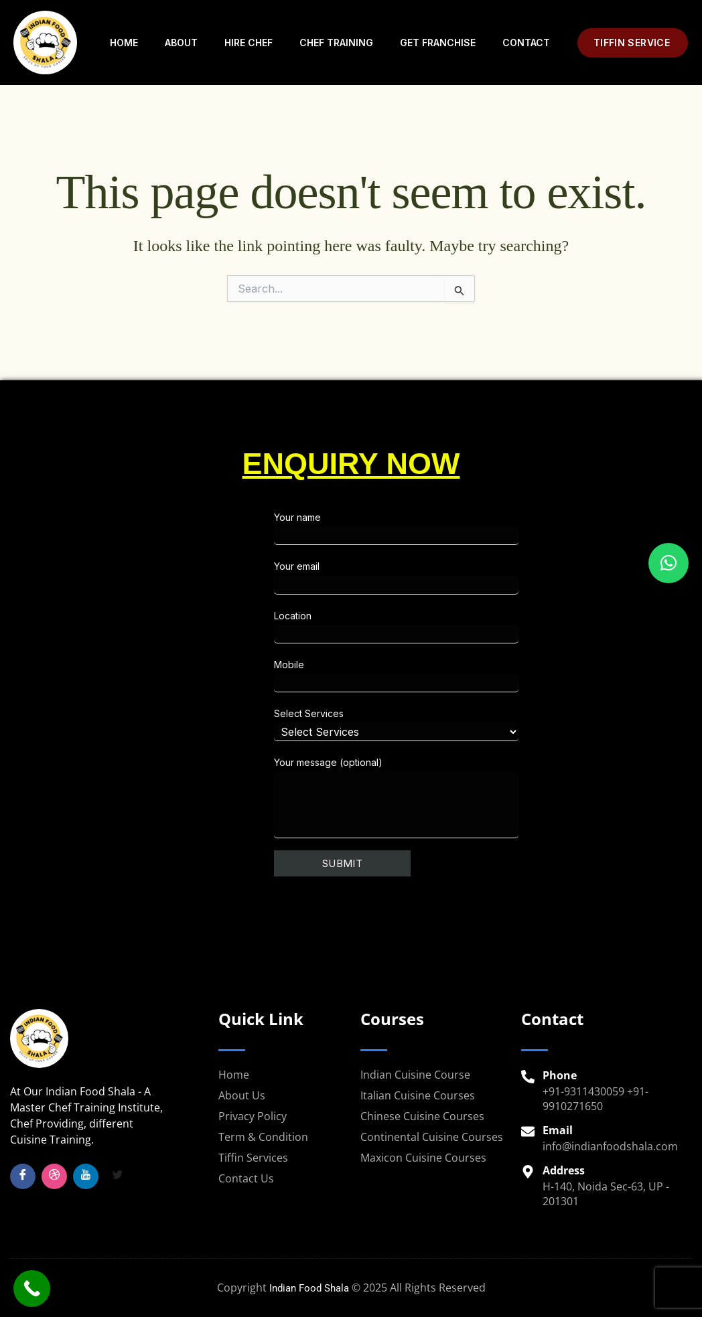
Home (124, 42)
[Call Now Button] (31, 1288)
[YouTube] (85, 1176)
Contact (526, 42)
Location (474, 626)
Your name (474, 528)
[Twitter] (117, 1176)
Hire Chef (248, 42)
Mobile (474, 675)
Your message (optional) (474, 797)
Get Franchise (438, 42)
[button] (633, 42)
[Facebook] (23, 1176)
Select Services (474, 724)
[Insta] (54, 1176)
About (181, 42)
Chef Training (336, 42)
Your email (474, 577)
